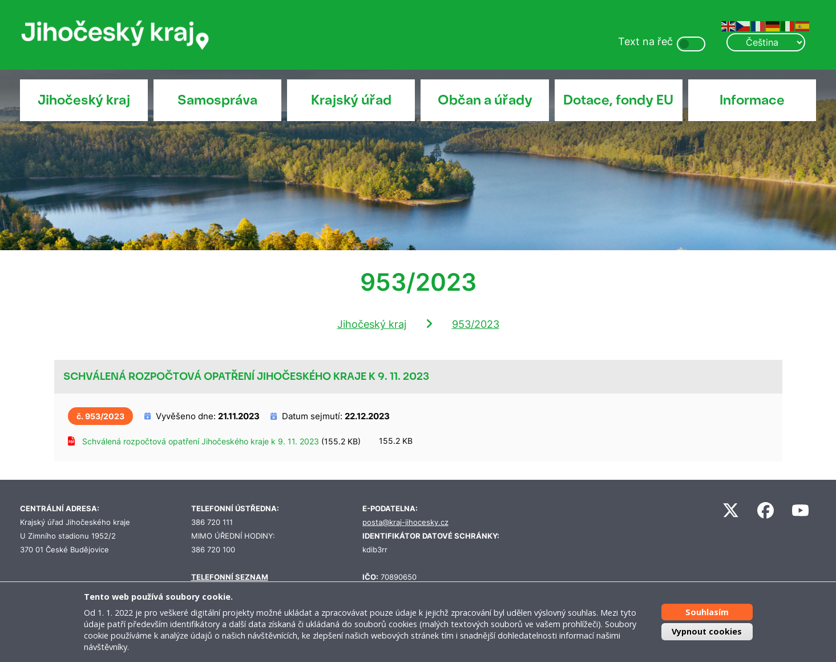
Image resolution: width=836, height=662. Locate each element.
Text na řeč (645, 41)
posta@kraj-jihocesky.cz (405, 522)
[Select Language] (765, 42)
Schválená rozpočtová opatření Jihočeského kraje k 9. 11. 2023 (200, 441)
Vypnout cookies (707, 631)
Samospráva (217, 100)
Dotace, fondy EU (618, 100)
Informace (752, 100)
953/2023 (475, 324)
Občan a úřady (485, 100)
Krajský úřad (351, 100)
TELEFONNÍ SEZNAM (229, 577)
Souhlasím (707, 612)
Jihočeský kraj (84, 100)
